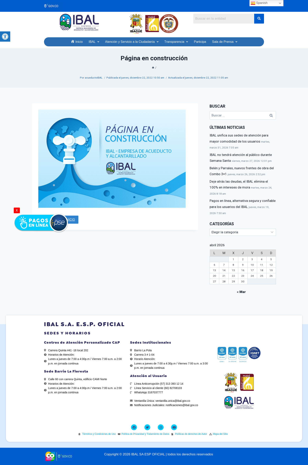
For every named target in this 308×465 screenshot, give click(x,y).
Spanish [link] (259, 3)
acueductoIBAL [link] (94, 77)
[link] (5, 36)
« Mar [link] (241, 292)
